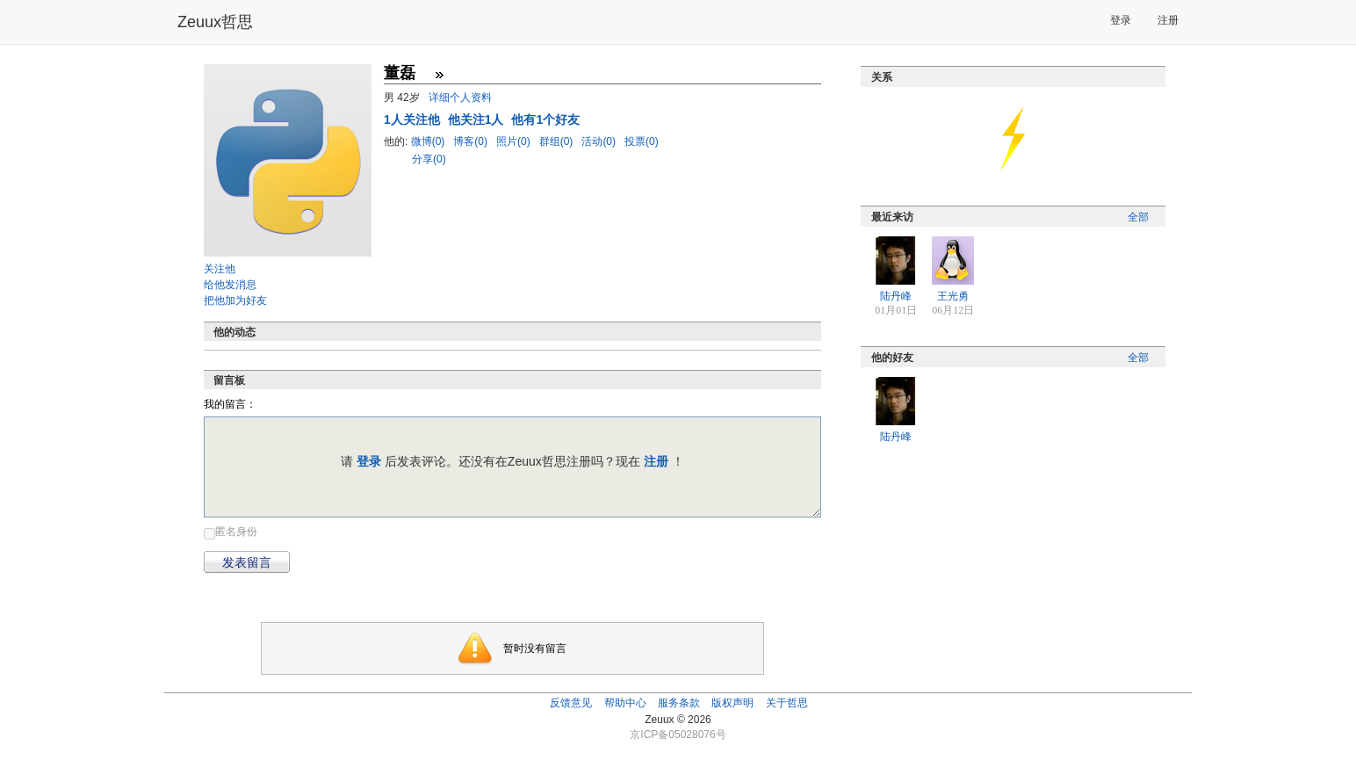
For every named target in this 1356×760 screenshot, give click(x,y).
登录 (1120, 20)
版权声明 (732, 703)
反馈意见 (571, 703)
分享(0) (429, 159)
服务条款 (679, 703)
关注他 (219, 269)
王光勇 (953, 296)
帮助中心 (625, 703)
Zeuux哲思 (215, 22)
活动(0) (599, 141)
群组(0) (557, 141)
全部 (1138, 217)
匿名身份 (236, 531)
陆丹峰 (896, 296)
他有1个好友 (545, 119)
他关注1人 (478, 119)
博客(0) (471, 141)
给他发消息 (230, 285)
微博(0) (429, 141)
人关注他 (414, 119)
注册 (1168, 20)
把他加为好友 (235, 300)
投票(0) (641, 141)
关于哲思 (787, 703)
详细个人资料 (460, 97)
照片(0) (514, 141)
